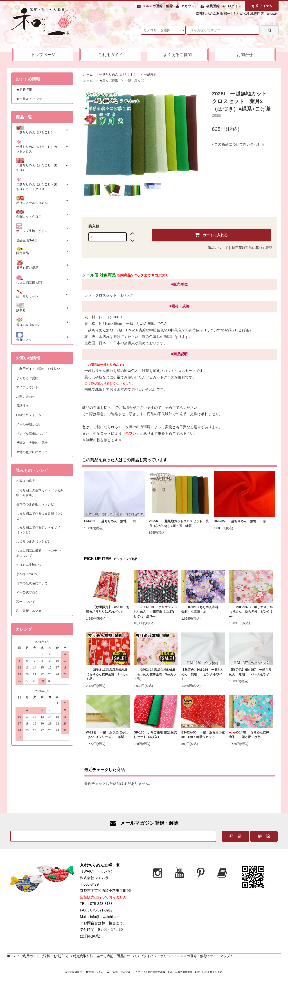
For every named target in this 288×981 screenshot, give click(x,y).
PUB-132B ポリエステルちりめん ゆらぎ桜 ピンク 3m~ (251, 611)
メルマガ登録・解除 (157, 6)
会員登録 (213, 6)
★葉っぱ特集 (108, 80)
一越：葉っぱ (134, 80)
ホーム (88, 74)
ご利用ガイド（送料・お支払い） (45, 956)
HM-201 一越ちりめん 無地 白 (111, 521)
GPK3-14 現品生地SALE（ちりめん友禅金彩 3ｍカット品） (155, 674)
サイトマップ (220, 956)
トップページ (43, 54)
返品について (218, 248)
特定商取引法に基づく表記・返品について (105, 956)
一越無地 (149, 74)
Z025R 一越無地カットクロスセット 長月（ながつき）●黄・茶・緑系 (179, 524)
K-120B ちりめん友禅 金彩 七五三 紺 (203, 609)
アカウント (189, 6)
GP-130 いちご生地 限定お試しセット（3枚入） (155, 735)
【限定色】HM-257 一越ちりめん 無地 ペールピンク (250, 672)
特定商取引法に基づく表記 (252, 248)
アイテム (260, 6)
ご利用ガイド (110, 54)
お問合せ (245, 54)
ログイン (234, 6)
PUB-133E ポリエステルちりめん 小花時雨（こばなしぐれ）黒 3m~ (155, 611)
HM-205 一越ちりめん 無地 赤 (241, 521)
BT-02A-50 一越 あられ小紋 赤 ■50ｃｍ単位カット (203, 735)
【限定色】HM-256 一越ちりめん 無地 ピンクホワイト (202, 674)
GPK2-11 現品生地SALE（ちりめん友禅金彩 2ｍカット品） (107, 674)
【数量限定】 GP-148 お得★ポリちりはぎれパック (107, 609)
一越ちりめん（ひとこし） (118, 74)
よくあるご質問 (177, 54)
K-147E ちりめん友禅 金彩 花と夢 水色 (250, 735)
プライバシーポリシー (157, 956)
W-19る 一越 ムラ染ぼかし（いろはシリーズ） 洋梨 (107, 735)
